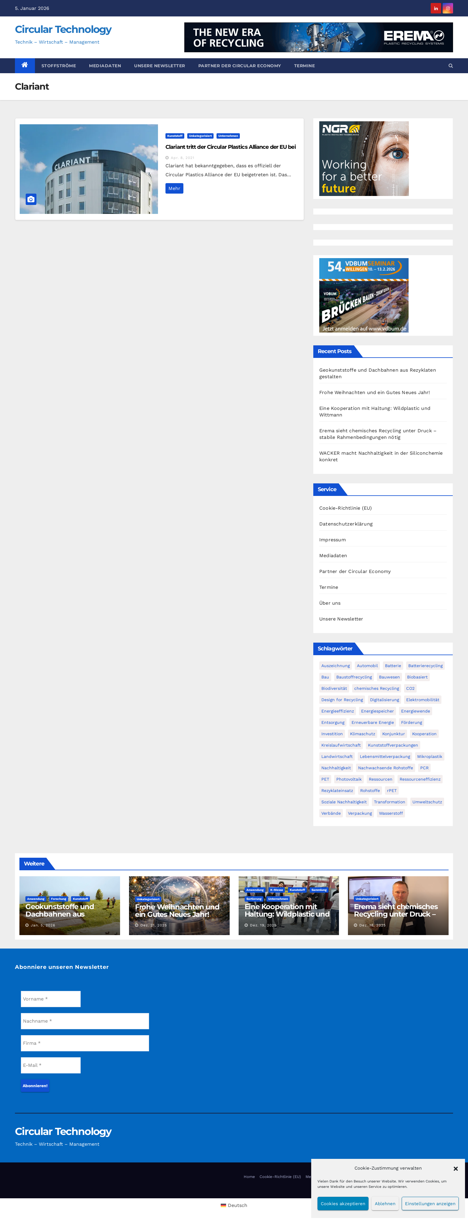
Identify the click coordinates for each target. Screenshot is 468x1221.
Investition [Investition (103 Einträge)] (332, 733)
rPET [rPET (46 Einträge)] (392, 790)
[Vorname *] (51, 999)
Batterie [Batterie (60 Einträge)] (393, 665)
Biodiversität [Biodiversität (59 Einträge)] (334, 688)
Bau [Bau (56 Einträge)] (325, 677)
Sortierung (254, 898)
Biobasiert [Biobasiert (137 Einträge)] (417, 677)
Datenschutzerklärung (346, 524)
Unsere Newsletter (159, 65)
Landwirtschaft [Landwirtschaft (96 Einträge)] (337, 756)
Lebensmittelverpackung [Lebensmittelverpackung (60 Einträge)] (385, 756)
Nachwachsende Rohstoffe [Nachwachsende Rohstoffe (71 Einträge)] (385, 767)
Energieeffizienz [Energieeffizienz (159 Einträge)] (337, 711)
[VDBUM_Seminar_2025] (364, 295)
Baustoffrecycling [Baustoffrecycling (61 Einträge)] (354, 677)
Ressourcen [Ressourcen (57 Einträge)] (380, 779)
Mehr (174, 188)
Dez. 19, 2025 (263, 925)
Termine (304, 65)
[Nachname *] (85, 1021)
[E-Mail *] (51, 1065)
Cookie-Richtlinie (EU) (345, 508)
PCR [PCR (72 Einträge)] (424, 767)
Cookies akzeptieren (343, 1203)
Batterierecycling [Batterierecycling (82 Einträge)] (425, 665)
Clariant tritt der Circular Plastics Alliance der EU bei (230, 147)
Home (249, 1176)
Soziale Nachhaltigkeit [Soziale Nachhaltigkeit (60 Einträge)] (344, 801)
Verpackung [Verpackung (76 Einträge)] (360, 813)
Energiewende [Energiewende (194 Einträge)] (415, 711)
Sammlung (319, 889)
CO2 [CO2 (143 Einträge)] (410, 688)
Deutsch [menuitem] (237, 1205)
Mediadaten (105, 65)
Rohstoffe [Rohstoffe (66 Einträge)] (370, 790)
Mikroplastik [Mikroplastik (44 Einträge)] (429, 756)
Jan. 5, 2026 (43, 925)
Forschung (58, 898)
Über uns (330, 603)
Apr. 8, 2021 (182, 158)
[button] (456, 1168)
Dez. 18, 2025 (372, 925)
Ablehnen (385, 1203)
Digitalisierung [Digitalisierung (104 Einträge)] (384, 699)
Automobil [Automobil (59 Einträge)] (367, 665)
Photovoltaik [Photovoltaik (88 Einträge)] (349, 779)
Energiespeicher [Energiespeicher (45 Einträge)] (377, 711)
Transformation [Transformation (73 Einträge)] (389, 801)
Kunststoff (174, 135)
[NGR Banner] (364, 158)
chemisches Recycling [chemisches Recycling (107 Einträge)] (376, 688)
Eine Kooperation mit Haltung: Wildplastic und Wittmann (287, 914)
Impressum (332, 540)
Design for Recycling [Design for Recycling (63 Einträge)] (342, 699)
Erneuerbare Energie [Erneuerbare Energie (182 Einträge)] (373, 722)
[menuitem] (234, 1205)
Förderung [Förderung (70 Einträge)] (411, 722)
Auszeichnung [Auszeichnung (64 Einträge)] (335, 665)
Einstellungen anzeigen (430, 1203)
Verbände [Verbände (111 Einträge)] (331, 813)
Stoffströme (59, 65)
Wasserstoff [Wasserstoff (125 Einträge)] (391, 813)
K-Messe (276, 889)
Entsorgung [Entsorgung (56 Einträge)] (332, 722)
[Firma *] (85, 1043)
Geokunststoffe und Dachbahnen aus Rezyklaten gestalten (61, 914)
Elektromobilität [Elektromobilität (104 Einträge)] (422, 699)
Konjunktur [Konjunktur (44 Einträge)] (393, 733)
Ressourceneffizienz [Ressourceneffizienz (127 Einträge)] (420, 779)
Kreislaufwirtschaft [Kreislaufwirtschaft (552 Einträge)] (341, 745)
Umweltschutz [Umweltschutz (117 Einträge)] (427, 801)
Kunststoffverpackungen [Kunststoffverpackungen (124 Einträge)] (393, 745)
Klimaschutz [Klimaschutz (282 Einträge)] (362, 733)
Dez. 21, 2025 (153, 925)
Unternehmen (228, 135)
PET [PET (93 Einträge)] (325, 779)
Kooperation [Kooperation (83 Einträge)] (424, 733)
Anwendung (36, 898)
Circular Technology (63, 29)
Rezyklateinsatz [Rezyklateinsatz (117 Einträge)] (337, 790)
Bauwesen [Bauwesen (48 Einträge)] (389, 677)
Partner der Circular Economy (239, 65)
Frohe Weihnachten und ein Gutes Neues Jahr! (374, 392)
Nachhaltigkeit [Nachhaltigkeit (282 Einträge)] (336, 767)
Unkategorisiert (200, 135)
